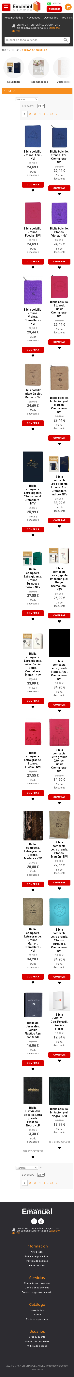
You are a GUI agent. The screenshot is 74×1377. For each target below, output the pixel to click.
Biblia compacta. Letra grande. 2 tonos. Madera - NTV (33, 851)
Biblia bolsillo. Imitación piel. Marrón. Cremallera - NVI (59, 405)
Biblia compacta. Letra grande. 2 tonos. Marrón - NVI (59, 849)
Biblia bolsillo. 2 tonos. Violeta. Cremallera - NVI (33, 316)
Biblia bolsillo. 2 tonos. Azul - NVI (33, 155)
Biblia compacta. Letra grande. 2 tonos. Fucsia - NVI (33, 760)
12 (51, 113)
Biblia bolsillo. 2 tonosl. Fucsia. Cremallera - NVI (59, 309)
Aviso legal (37, 1251)
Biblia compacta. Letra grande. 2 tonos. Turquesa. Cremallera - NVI (59, 940)
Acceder (54, 9)
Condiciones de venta (37, 1287)
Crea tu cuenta (37, 1336)
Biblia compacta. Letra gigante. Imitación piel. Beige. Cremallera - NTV (59, 579)
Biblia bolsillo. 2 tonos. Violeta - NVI (59, 232)
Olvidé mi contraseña (37, 1341)
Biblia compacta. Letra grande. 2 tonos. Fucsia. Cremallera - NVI (59, 760)
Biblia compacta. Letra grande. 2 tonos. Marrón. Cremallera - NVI (33, 940)
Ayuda (57, 3)
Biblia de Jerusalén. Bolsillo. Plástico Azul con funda (32, 1030)
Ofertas (37, 1314)
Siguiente (56, 114)
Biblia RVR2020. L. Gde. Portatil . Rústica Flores (59, 1021)
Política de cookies (37, 1260)
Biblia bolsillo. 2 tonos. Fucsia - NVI (33, 232)
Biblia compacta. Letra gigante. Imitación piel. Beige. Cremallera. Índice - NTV (33, 664)
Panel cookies (37, 1265)
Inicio (5, 50)
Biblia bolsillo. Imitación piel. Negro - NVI (59, 1112)
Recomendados (14, 17)
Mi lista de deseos (37, 1346)
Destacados (51, 17)
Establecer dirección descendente (42, 99)
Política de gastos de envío (37, 1292)
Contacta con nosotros (37, 1283)
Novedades (33, 17)
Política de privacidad (37, 1256)
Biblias (15, 50)
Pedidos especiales (37, 1319)
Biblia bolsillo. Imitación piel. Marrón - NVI (33, 394)
